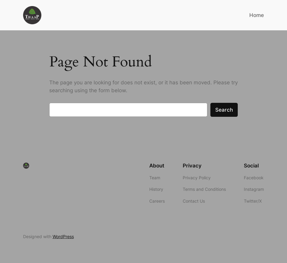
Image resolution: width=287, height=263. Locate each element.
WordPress (63, 236)
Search (224, 110)
